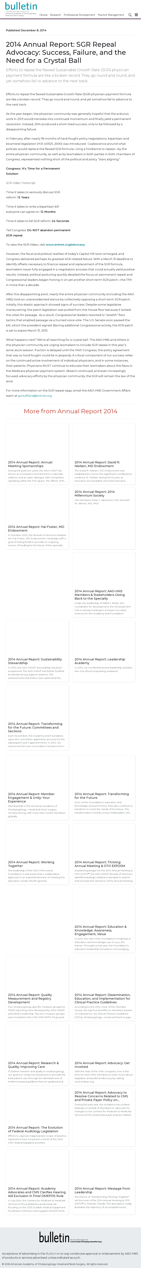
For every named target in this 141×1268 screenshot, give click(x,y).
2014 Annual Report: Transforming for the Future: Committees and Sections (35, 727)
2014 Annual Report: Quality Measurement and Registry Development (30, 998)
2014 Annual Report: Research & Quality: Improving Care (33, 1065)
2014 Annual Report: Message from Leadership (102, 1190)
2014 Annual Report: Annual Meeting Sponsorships (30, 464)
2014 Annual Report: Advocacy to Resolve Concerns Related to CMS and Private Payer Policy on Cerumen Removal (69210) (101, 1096)
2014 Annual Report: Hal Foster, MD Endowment (36, 528)
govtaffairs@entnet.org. (35, 395)
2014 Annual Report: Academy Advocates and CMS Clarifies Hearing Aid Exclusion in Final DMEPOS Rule (37, 1192)
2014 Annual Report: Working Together (31, 864)
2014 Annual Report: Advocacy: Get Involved (102, 1065)
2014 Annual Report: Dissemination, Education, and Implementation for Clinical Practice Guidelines (102, 998)
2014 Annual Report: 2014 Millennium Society (95, 493)
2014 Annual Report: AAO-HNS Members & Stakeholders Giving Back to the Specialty (100, 594)
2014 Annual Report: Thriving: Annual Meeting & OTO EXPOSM (100, 864)
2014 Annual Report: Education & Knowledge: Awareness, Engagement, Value (100, 930)
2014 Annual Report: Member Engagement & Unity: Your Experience (31, 797)
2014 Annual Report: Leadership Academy (100, 661)
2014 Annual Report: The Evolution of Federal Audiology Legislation (35, 1129)
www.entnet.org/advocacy (65, 244)
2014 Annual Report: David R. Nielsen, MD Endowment (97, 464)
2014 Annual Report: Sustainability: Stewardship (35, 661)
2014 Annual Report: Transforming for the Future (102, 796)
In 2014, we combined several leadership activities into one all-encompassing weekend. (103, 669)
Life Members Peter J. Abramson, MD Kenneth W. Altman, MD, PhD (102, 502)
